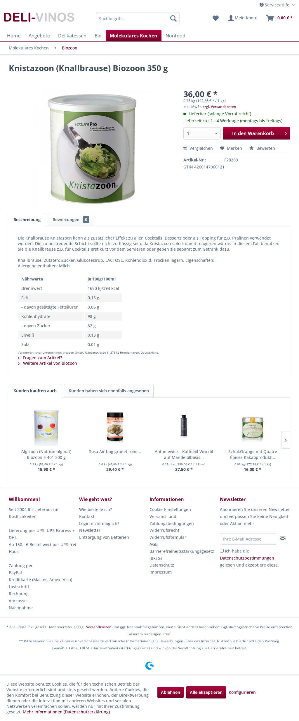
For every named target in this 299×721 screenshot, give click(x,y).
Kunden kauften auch (35, 390)
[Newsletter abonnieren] (283, 538)
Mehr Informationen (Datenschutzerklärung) (66, 712)
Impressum (161, 572)
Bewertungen (71, 219)
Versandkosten (99, 626)
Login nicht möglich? (99, 523)
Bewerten (262, 148)
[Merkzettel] (216, 18)
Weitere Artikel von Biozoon (47, 363)
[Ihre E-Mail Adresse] (248, 539)
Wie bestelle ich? (95, 509)
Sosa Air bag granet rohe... (115, 451)
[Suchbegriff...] (138, 18)
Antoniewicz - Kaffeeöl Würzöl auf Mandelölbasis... (184, 454)
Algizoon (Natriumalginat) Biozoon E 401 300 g (46, 454)
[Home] (14, 35)
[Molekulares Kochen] (133, 35)
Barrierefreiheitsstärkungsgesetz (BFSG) (182, 554)
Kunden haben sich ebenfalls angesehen (109, 390)
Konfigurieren (242, 692)
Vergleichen (198, 148)
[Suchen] (173, 18)
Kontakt (86, 516)
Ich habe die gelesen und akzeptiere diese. (249, 558)
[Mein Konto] (242, 18)
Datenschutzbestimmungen (247, 558)
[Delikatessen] (72, 35)
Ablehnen (170, 692)
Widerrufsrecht (164, 530)
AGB (154, 544)
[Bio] (98, 35)
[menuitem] (138, 18)
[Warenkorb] (279, 18)
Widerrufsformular (168, 537)
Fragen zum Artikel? (40, 357)
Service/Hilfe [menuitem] (275, 5)
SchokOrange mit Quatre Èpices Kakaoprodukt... (252, 454)
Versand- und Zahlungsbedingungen (172, 520)
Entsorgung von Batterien (104, 537)
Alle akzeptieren (206, 692)
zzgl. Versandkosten (219, 106)
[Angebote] (39, 35)
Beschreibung (27, 219)
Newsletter (89, 530)
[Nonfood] (175, 35)
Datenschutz (162, 565)
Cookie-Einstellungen (170, 509)
